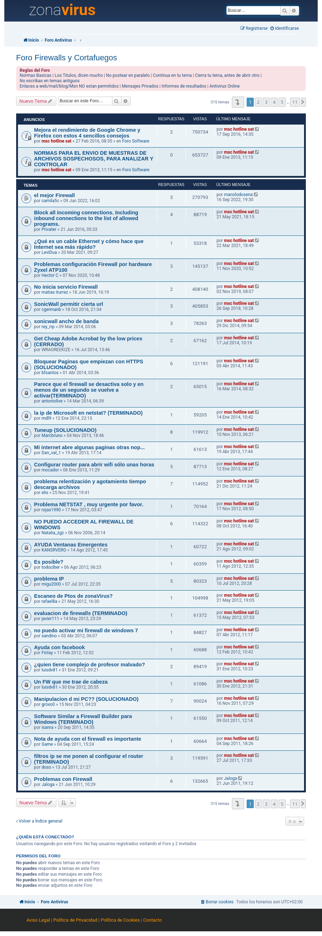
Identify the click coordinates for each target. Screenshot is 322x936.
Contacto (152, 920)
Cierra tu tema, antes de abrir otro (227, 75)
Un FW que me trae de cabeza (71, 682)
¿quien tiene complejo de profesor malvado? (89, 664)
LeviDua (49, 252)
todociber (51, 567)
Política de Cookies (120, 920)
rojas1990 (51, 509)
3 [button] (266, 102)
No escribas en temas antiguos (50, 80)
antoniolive (52, 401)
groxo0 (48, 704)
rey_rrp (48, 326)
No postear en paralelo (128, 75)
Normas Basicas (36, 75)
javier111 (50, 618)
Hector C (50, 275)
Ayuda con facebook (59, 647)
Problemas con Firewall (63, 779)
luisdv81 (50, 669)
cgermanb (51, 309)
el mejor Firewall (54, 195)
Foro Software (135, 141)
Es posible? (48, 562)
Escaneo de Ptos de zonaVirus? (73, 596)
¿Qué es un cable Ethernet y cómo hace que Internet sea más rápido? (89, 244)
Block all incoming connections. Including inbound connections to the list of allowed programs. (86, 218)
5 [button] (282, 102)
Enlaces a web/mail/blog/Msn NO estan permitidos (69, 86)
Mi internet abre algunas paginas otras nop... (89, 447)
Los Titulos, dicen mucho (79, 75)
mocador (50, 469)
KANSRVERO (54, 550)
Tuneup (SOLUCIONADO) (65, 430)
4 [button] (274, 102)
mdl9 (46, 418)
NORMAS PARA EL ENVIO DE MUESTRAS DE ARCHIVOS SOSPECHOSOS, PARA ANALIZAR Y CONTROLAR (93, 158)
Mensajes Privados (140, 86)
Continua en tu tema (172, 75)
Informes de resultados (184, 86)
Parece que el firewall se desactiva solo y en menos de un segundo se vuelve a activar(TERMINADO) (89, 390)
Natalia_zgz (53, 532)
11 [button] (295, 102)
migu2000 (51, 584)
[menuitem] (284, 28)
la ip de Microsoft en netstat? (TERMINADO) (88, 413)
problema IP (49, 579)
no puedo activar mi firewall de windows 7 (86, 630)
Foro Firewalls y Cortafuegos (66, 57)
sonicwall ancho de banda (66, 321)
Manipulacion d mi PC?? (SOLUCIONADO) (86, 699)
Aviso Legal (38, 920)
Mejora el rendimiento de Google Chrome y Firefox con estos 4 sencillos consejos (87, 133)
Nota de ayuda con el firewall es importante (87, 739)
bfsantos (50, 372)
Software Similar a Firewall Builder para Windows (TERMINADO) (83, 719)
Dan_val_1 (51, 452)
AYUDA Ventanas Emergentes (71, 545)
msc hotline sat (56, 141)
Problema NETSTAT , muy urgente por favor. (88, 504)
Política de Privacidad (75, 920)
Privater (49, 229)
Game (47, 744)
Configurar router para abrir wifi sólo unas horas (94, 464)
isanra (47, 727)
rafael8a (49, 601)
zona (62, 10)
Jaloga (48, 784)
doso (46, 767)
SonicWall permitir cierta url (68, 304)
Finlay (47, 652)
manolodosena (238, 194)
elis (45, 492)
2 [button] (258, 102)
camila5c (50, 200)
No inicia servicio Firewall (66, 287)
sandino (49, 635)
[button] (238, 102)
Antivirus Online (225, 86)
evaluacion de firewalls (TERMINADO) (80, 613)
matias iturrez (55, 292)
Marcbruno (52, 435)
